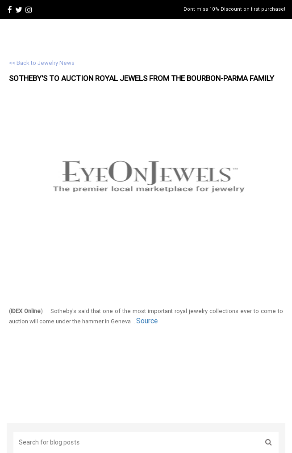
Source (147, 320)
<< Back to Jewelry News (42, 63)
